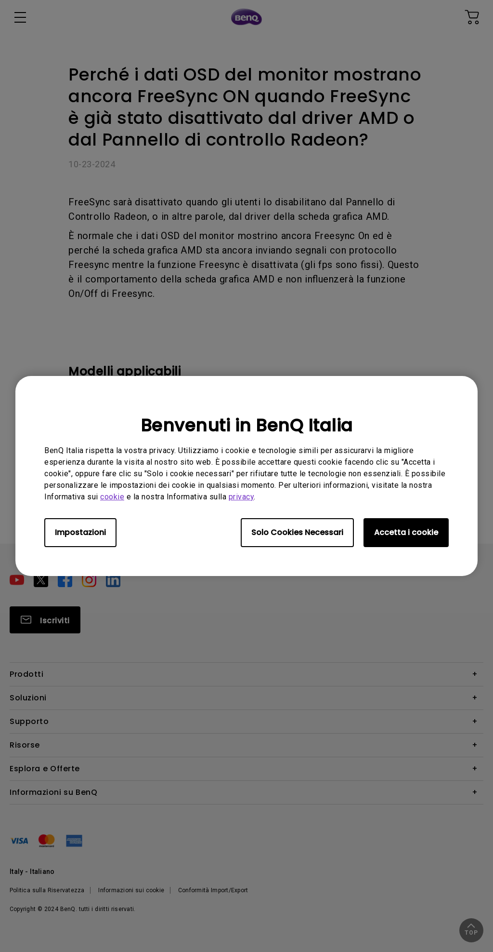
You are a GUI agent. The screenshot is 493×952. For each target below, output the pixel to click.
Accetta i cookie (406, 532)
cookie (112, 496)
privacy (241, 496)
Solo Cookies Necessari (297, 532)
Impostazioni (80, 532)
